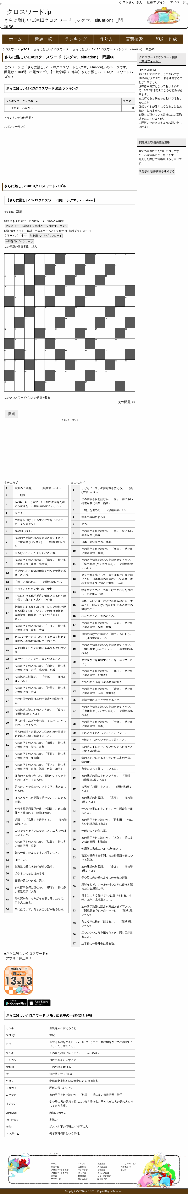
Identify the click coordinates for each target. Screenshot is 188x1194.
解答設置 (82, 1176)
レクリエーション (128, 1164)
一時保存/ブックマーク (19, 241)
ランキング (76, 39)
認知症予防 (102, 1179)
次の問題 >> (126, 402)
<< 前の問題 (13, 212)
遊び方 (123, 1170)
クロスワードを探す (60, 1170)
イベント (82, 1164)
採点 (11, 414)
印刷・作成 (166, 39)
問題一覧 (43, 39)
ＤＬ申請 (82, 1173)
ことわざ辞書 (103, 1173)
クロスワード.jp (29, 11)
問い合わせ (83, 1179)
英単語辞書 (102, 1167)
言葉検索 (134, 39)
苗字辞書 (101, 1170)
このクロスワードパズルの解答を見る (27, 397)
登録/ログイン (156, 2)
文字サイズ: (11, 235)
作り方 (106, 39)
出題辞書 (101, 1164)
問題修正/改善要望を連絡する (157, 171)
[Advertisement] (69, 156)
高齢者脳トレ (126, 1167)
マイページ (178, 2)
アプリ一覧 (56, 1179)
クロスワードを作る (60, 1173)
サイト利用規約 (104, 1176)
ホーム (15, 39)
